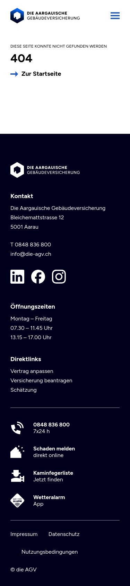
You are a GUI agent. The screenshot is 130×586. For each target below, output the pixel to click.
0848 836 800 (33, 244)
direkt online (54, 451)
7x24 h (51, 427)
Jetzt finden (53, 476)
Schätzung (23, 389)
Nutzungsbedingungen (49, 551)
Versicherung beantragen (41, 380)
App (49, 500)
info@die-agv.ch (30, 254)
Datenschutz (64, 534)
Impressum (23, 534)
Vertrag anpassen (31, 371)
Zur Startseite (41, 74)
